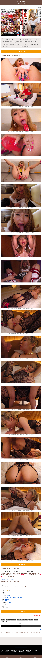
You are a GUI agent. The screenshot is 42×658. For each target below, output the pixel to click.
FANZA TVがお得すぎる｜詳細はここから (9, 579)
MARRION (9, 602)
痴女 (18, 597)
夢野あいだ (7, 600)
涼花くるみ (7, 599)
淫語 (21, 597)
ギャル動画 (8, 619)
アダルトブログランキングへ (21, 647)
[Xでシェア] (11, 626)
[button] (31, 626)
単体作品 (14, 597)
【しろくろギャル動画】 (21, 1)
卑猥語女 (8, 595)
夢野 (7, 604)
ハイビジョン (9, 597)
